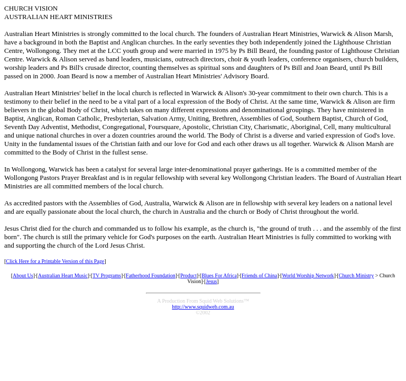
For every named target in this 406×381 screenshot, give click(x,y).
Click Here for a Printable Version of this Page (55, 261)
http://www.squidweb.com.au (203, 307)
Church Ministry (356, 275)
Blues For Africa (219, 275)
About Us (23, 275)
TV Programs (107, 275)
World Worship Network (308, 275)
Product (188, 275)
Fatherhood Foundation (151, 275)
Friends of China (259, 275)
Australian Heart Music (63, 275)
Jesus (211, 281)
